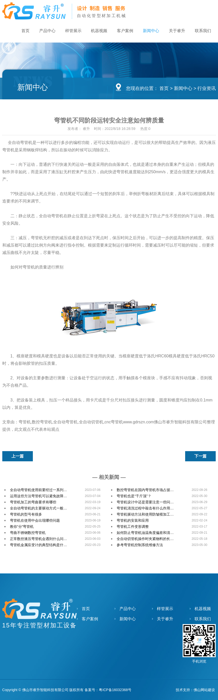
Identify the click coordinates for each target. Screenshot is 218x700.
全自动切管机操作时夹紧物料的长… (145, 539)
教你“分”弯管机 (22, 526)
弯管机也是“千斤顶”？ (134, 496)
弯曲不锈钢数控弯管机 (28, 533)
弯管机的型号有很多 (26, 514)
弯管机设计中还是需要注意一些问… (145, 502)
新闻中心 (149, 31)
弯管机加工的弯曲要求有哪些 (33, 502)
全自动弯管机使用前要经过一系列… (38, 490)
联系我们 (202, 31)
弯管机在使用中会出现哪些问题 (35, 520)
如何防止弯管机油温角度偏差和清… (145, 533)
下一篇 (200, 456)
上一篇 (17, 456)
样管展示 (70, 31)
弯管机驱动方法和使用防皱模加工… (145, 514)
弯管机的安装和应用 (133, 520)
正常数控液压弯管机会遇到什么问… (38, 539)
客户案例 (123, 31)
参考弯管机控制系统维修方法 (140, 545)
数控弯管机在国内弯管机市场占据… (145, 490)
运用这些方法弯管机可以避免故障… (38, 496)
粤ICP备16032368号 (115, 690)
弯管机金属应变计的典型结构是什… (38, 545)
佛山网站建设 (204, 690)
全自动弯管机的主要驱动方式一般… (38, 508)
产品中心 (43, 31)
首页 (21, 31)
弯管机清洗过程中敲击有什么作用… (145, 508)
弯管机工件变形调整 (133, 526)
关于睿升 (176, 31)
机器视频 (96, 31)
